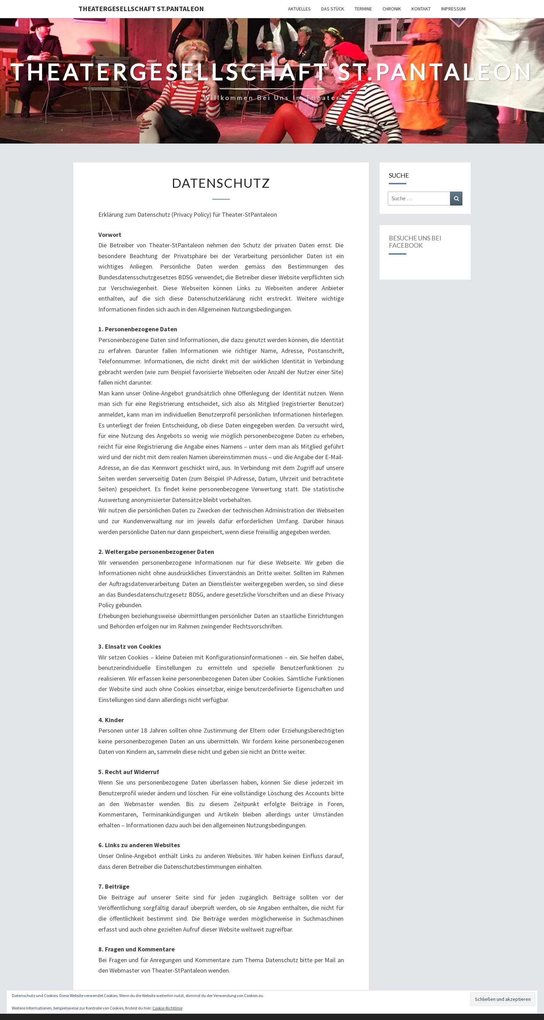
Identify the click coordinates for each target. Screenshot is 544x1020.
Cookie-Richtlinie (167, 1008)
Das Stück (332, 9)
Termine (363, 9)
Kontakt (421, 9)
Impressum (453, 9)
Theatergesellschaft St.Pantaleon (141, 8)
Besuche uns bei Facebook (415, 241)
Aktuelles (299, 9)
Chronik (392, 9)
